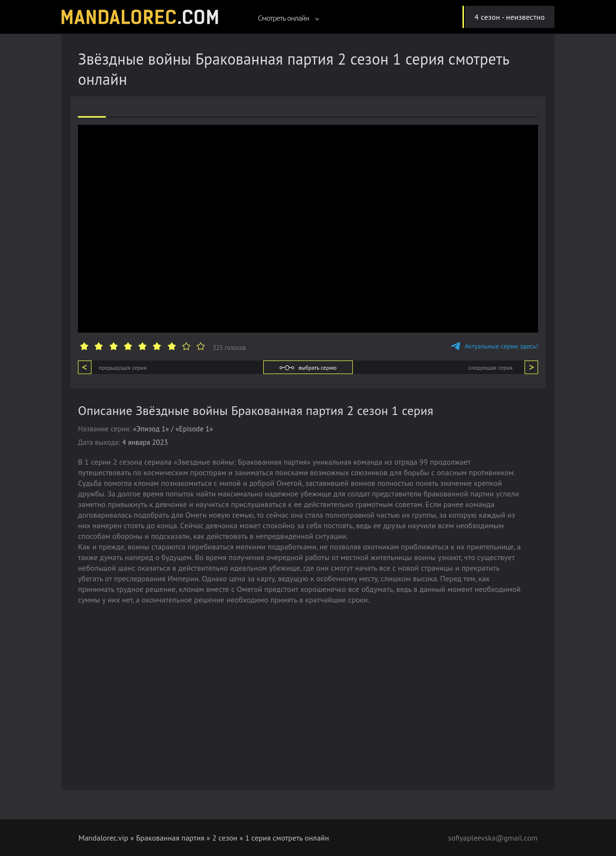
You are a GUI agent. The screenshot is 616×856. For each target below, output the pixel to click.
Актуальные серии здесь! (494, 346)
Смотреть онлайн (289, 18)
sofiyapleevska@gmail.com (493, 838)
